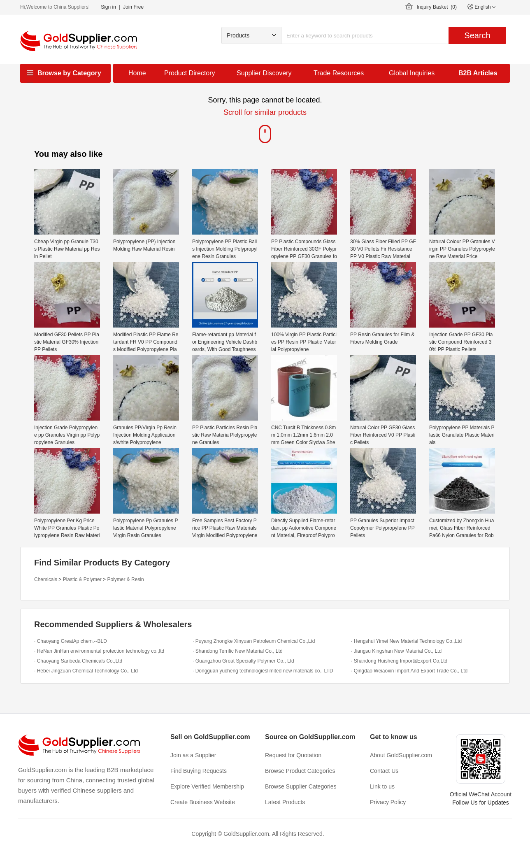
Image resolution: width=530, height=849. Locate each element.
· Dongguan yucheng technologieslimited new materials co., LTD (263, 671)
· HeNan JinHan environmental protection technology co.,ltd (99, 651)
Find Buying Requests (198, 771)
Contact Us (384, 771)
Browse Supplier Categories (301, 786)
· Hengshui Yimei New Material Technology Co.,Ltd (406, 641)
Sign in (108, 7)
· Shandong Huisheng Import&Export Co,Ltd (399, 661)
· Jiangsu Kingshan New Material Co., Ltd (396, 651)
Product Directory (189, 73)
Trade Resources (339, 73)
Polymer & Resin (125, 579)
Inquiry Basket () (437, 7)
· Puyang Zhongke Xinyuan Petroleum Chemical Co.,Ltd (254, 641)
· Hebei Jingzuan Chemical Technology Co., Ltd (86, 671)
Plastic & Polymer (82, 579)
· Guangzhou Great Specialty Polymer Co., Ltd (243, 661)
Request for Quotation (293, 755)
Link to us (382, 786)
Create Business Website (202, 802)
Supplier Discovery (264, 73)
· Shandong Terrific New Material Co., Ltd (238, 651)
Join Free (133, 7)
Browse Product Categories (300, 771)
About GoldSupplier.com (401, 755)
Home (137, 73)
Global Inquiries (412, 73)
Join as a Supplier (193, 755)
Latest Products (285, 802)
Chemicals (45, 579)
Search (477, 35)
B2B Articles (477, 73)
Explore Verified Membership (207, 786)
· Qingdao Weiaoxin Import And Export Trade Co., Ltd (409, 671)
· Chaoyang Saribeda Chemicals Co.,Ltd (78, 661)
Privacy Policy (388, 802)
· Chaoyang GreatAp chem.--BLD (70, 641)
